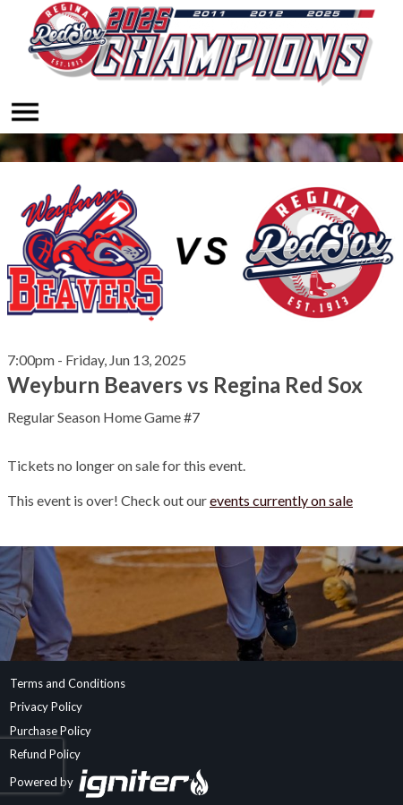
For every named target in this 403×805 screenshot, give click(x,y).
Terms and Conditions (67, 683)
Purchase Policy (50, 731)
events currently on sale (281, 500)
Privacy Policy (46, 706)
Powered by (110, 782)
